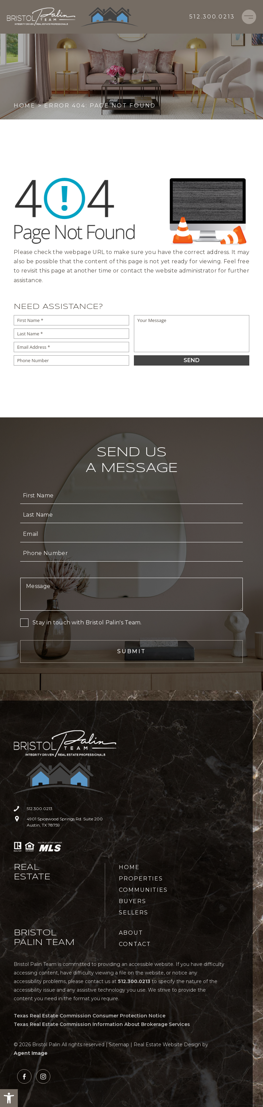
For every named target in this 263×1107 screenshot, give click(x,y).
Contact (135, 944)
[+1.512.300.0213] (212, 17)
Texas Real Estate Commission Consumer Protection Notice (89, 1016)
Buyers (132, 901)
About (131, 933)
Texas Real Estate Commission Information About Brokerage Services (102, 1024)
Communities (143, 890)
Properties (141, 878)
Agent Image (31, 1053)
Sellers (133, 912)
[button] (9, 1098)
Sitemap (119, 1044)
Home (129, 867)
